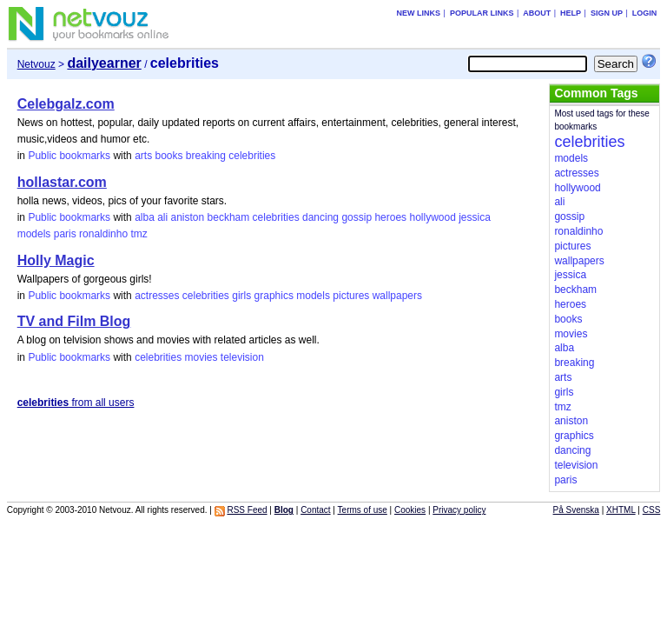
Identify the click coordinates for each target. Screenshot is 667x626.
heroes (390, 217)
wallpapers (397, 296)
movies (201, 357)
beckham (229, 217)
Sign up (607, 13)
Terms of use (362, 510)
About (537, 13)
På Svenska (576, 510)
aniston (188, 217)
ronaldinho (103, 234)
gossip (356, 217)
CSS (652, 510)
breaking (206, 156)
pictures (351, 296)
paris (65, 234)
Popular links (482, 13)
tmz (138, 234)
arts (143, 156)
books (168, 156)
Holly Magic (56, 260)
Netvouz (36, 64)
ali (162, 217)
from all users (76, 402)
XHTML (621, 510)
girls (241, 296)
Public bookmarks (69, 156)
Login (644, 13)
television (242, 357)
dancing (320, 217)
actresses (157, 296)
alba (145, 217)
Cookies (410, 510)
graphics (274, 296)
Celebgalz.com (66, 104)
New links (419, 13)
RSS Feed (247, 510)
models (34, 234)
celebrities (251, 156)
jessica (475, 217)
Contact (315, 510)
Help (570, 13)
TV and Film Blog (74, 321)
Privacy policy (459, 510)
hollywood (432, 217)
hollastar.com (62, 182)
